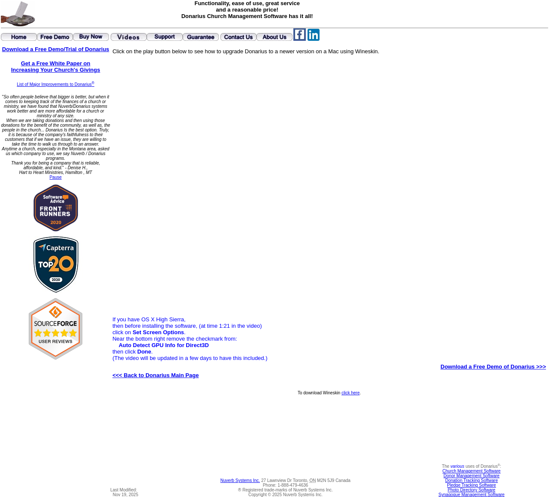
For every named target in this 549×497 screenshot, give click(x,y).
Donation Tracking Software (471, 480)
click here (350, 392)
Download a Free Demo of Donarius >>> (493, 366)
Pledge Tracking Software (471, 485)
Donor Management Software (471, 475)
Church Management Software (472, 471)
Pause (55, 177)
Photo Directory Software (471, 490)
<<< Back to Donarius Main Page (155, 375)
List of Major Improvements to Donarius (55, 84)
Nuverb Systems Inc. (240, 480)
